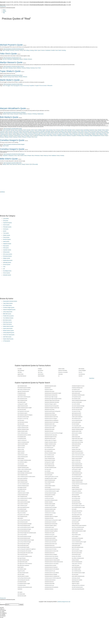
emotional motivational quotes (23, 485)
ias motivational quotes (22, 581)
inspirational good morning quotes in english (53, 393)
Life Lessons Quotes (7, 254)
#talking (4, 164)
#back (1, 135)
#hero (15, 155)
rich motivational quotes (76, 471)
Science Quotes (6, 272)
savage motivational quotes (77, 489)
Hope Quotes (6, 245)
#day (23, 134)
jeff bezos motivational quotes (50, 453)
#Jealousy (15, 137)
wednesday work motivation (77, 579)
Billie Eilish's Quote (9, 159)
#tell (66, 130)
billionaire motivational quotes (23, 429)
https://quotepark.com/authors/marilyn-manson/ (14, 66)
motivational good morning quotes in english (53, 520)
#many (11, 113)
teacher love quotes (75, 549)
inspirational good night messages (51, 396)
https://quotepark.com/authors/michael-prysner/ (14, 49)
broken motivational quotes (23, 433)
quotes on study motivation (77, 458)
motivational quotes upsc (49, 585)
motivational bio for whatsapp (50, 512)
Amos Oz (80, 372)
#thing (62, 130)
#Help (51, 135)
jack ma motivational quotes (50, 449)
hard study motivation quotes (23, 572)
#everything (98, 132)
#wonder (28, 130)
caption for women (21, 451)
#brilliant (93, 134)
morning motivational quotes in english (52, 491)
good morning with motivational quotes (25, 556)
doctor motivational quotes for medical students (26, 476)
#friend (52, 132)
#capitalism (32, 85)
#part (66, 131)
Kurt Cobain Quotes (7, 305)
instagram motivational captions (50, 442)
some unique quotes (75, 523)
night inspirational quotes (76, 413)
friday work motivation (22, 512)
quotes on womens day (76, 460)
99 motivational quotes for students (24, 387)
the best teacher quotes (76, 554)
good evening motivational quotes (24, 520)
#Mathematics (40, 113)
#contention (49, 134)
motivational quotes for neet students (51, 563)
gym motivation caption (22, 569)
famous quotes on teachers (23, 503)
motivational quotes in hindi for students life (53, 578)
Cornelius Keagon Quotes (8, 307)
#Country (12, 50)
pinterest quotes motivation (77, 433)
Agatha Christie (20, 374)
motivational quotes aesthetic (50, 538)
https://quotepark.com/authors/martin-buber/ (13, 84)
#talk (8, 164)
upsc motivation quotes (76, 569)
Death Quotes (6, 241)
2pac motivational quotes (22, 385)
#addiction (54, 155)
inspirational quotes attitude (50, 413)
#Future (55, 135)
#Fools (102, 135)
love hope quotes (48, 469)
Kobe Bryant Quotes (7, 322)
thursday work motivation (76, 556)
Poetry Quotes (6, 237)
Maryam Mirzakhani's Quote (13, 108)
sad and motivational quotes (77, 476)
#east (21, 85)
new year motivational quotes (77, 407)
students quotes (75, 532)
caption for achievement (22, 440)
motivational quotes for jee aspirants (51, 556)
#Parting (41, 135)
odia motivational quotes (76, 418)
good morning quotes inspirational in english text (27, 549)
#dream (21, 59)
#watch (7, 145)
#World (19, 137)
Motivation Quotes (7, 275)
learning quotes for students (50, 460)
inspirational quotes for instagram (51, 418)
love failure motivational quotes (50, 467)
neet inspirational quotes (76, 396)
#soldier (53, 50)
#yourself (8, 130)
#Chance (30, 113)
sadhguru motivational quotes (77, 480)
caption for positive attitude (23, 443)
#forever (56, 132)
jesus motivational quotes (49, 454)
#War (4, 50)
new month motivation (76, 404)
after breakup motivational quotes (24, 389)
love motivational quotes (49, 472)
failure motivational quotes (22, 500)
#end (108, 132)
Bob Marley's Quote (9, 117)
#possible (43, 131)
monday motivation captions (50, 485)
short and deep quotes (76, 498)
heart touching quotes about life (23, 579)
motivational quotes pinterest (50, 579)
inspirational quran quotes (49, 429)
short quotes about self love (77, 511)
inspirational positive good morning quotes (52, 411)
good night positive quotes (22, 561)
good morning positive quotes (23, 545)
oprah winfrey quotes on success (78, 427)
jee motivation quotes (49, 451)
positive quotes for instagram (77, 440)
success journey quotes (76, 540)
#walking (40, 130)
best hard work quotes (22, 409)
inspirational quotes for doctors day (51, 416)
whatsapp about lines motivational (78, 585)
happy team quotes (21, 570)
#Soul (83, 135)
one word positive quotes (76, 425)
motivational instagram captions (50, 525)
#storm (73, 130)
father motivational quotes (22, 505)
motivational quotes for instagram (51, 554)
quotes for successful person (77, 451)
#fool (60, 132)
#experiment (75, 132)
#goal (48, 132)
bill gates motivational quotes (23, 427)
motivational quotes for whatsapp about (52, 576)
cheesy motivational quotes (23, 456)
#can (79, 134)
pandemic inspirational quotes (77, 429)
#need (82, 131)
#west (4, 85)
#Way (91, 135)
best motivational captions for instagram (25, 414)
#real (4, 67)
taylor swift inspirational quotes (77, 547)
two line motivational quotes (77, 561)
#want (36, 130)
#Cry (22, 135)
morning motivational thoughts (50, 492)
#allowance (5, 135)
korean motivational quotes (50, 458)
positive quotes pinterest (76, 443)
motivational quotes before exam (51, 543)
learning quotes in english (49, 462)
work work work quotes (22, 595)
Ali (58, 375)
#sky (96, 130)
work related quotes (21, 594)
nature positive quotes (76, 393)
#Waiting (59, 135)
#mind (89, 131)
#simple (99, 130)
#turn (54, 130)
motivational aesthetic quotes (50, 509)
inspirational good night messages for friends (53, 398)
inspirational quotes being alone (51, 414)
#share (107, 130)
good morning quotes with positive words (25, 552)
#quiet (20, 131)
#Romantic (9, 59)
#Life (33, 137)
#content (54, 134)
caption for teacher (21, 447)
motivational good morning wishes (51, 523)
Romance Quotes (7, 239)
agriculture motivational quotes (23, 391)
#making (32, 50)
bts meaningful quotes (22, 436)
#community (26, 85)
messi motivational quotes (49, 482)
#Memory (69, 135)
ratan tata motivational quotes (77, 467)
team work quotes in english (77, 550)
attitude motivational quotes (23, 405)
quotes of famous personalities (77, 453)
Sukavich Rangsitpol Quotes (9, 309)
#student (4, 113)
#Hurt (31, 135)
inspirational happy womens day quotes (52, 400)
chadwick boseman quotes (22, 454)
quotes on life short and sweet (77, 456)
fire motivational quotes (22, 509)
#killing (27, 50)
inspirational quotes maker (49, 424)
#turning (50, 130)
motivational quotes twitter (49, 583)
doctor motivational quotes (22, 474)
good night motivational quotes (23, 559)
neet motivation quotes (76, 398)
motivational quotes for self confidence (52, 569)
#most (85, 131)
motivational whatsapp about (77, 387)
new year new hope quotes (77, 409)
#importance (15, 132)
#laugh (6, 132)
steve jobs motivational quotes (77, 529)
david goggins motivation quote (23, 471)
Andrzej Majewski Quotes (8, 332)
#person (62, 131)
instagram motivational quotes (50, 443)
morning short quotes (49, 496)
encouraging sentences (22, 489)
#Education (49, 85)
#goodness (40, 132)
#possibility (47, 131)
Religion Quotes (6, 258)
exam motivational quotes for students (25, 498)
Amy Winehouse (82, 374)
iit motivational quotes (22, 585)
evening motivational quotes (23, 494)
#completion (59, 134)
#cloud (71, 134)
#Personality (26, 135)
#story (58, 155)
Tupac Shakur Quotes (8, 303)
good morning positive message (23, 543)
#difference (18, 134)
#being (105, 134)
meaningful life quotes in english (51, 478)
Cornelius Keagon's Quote (12, 140)
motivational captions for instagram (51, 516)
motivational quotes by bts (49, 545)
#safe (6, 131)
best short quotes (21, 420)
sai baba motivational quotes (77, 482)
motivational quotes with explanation (51, 587)
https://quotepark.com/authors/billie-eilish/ (13, 162)
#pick (7, 67)
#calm (82, 134)
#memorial (93, 131)
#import (21, 132)
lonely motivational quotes (49, 465)
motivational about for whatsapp (51, 507)
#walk (44, 130)
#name (14, 67)
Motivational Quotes (7, 256)
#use (57, 50)
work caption (20, 592)
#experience (81, 132)
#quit (17, 131)
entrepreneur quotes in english (23, 492)
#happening (35, 132)
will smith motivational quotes (77, 587)
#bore (25, 155)
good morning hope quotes (23, 521)
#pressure (32, 131)
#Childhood (35, 135)
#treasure (58, 130)
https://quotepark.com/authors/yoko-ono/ (12, 57)
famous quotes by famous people (24, 501)
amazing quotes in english (22, 404)
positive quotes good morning (77, 442)
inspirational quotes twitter (49, 427)
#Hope (106, 135)
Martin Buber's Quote (10, 80)
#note (79, 131)
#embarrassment (4, 134)
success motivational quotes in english (79, 541)
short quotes (74, 509)
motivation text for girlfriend (50, 505)
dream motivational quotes (22, 482)
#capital (37, 85)
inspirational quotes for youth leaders (51, 422)
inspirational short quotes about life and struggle (53, 433)
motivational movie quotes (49, 534)
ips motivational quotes (49, 447)
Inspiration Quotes (7, 249)
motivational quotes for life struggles (51, 558)
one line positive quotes (76, 422)
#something (86, 130)
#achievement (17, 135)
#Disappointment (96, 135)
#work (59, 50)
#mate (98, 131)
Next (4, 191)
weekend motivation (75, 581)
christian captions (21, 458)
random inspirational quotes (77, 463)
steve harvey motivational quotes (78, 527)
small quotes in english (76, 520)
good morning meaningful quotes (24, 530)
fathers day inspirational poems (23, 507)
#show (103, 130)
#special (78, 130)
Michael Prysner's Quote (11, 45)
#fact (33, 155)
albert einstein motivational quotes (24, 396)
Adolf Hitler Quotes (7, 336)
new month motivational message (78, 405)
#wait (47, 130)
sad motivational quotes (76, 478)
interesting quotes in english (50, 445)
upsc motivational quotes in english (78, 572)
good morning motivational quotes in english (26, 540)
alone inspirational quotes (22, 398)
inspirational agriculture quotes (50, 385)
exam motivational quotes (22, 496)
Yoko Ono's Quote (8, 53)
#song (81, 130)
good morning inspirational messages (24, 523)
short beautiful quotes (76, 500)
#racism (43, 50)
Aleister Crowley (61, 368)
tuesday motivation (75, 559)
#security (2, 131)
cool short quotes (21, 463)
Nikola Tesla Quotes (7, 324)
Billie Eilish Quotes (7, 313)
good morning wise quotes (22, 554)
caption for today (21, 449)
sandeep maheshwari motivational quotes (79, 483)
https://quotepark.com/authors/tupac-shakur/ (13, 75)
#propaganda (17, 85)
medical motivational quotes (50, 480)
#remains (10, 131)
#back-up (46, 155)
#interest (10, 132)
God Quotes (5, 229)
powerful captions (75, 447)
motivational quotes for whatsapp (51, 574)
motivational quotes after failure (50, 541)
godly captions (20, 518)
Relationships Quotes (7, 260)
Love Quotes (6, 218)
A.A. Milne (19, 368)
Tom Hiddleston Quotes (8, 318)
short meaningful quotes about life (78, 505)
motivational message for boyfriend (51, 529)
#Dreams (30, 59)
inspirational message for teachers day (52, 407)
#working (64, 50)
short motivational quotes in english (78, 507)
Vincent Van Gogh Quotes (8, 334)
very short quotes (75, 574)
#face (70, 132)
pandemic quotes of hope (76, 431)
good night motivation (22, 558)
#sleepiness (11, 155)
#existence (86, 132)
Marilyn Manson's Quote (11, 62)
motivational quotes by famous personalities (53, 547)
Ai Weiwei (40, 368)
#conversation (37, 134)
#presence (37, 131)
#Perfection (37, 155)
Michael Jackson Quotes (8, 330)
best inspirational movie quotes (23, 411)
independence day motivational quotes (25, 587)
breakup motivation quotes (22, 431)
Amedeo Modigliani (82, 370)
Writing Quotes (6, 252)
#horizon (25, 132)
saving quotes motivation (76, 491)
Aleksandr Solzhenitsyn (62, 370)
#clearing (75, 134)
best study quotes (21, 424)
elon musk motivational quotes (23, 483)
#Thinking (34, 113)
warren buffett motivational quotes (78, 576)
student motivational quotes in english (79, 530)
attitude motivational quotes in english (25, 407)
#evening (32, 67)
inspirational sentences (49, 431)
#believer (25, 113)
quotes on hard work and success (78, 454)
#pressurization (26, 131)
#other (35, 50)
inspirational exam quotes (49, 391)
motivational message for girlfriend (51, 530)
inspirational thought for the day (50, 436)
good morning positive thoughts (23, 547)
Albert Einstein (40, 374)
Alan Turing (40, 372)
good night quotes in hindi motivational (25, 563)
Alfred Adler (60, 374)
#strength (69, 130)
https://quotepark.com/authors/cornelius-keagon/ (14, 144)
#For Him (5, 59)
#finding (28, 67)
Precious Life (3, 6)
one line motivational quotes (77, 420)
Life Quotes (5, 220)
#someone (92, 130)
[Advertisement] (43, 30)
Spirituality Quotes (7, 262)
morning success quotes (49, 498)
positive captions (75, 434)
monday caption (48, 483)
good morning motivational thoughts (24, 541)
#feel (67, 132)
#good (45, 132)
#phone (52, 131)
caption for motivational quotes (23, 442)
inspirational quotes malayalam (50, 425)
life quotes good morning (49, 463)
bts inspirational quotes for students (24, 434)
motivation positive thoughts (50, 503)
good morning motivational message (24, 536)
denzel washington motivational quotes (25, 472)
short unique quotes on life (77, 514)
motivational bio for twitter (49, 511)
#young (12, 130)
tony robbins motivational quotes (78, 558)
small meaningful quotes (76, 518)
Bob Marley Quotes (7, 320)
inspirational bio (48, 387)
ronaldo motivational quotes (77, 472)
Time (4, 266)
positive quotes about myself (77, 438)
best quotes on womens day (23, 418)
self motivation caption (76, 496)
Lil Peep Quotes (6, 341)
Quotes (4, 231)
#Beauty (6, 137)
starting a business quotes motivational (79, 525)
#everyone (16, 113)
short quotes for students (76, 512)
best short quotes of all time (23, 422)
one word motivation (75, 424)
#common (17, 50)
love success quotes (48, 474)
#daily (26, 134)
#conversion (31, 134)
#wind (32, 130)
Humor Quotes (6, 224)
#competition (66, 134)
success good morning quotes (77, 538)
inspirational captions (49, 389)
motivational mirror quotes (49, 532)
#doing (21, 50)
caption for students (21, 445)
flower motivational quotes (22, 511)
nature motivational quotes (77, 391)
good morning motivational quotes (24, 538)
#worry (16, 130)
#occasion (74, 131)
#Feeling (87, 135)
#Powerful (5, 76)
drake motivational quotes (22, 480)
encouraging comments (22, 487)
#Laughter (74, 135)
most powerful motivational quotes (51, 500)
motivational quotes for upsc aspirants (52, 572)
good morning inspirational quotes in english (26, 527)
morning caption (48, 487)
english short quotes (21, 491)
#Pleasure (24, 137)
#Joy (44, 135)
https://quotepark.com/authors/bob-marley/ (13, 128)
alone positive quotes (22, 402)
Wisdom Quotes (6, 235)
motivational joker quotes (49, 527)
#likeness (19, 67)
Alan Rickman (40, 370)
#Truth (39, 67)
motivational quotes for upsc (50, 570)
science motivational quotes (77, 492)
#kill (24, 50)
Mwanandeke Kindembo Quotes (10, 301)
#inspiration (5, 155)
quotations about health (76, 449)
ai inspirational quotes (22, 393)
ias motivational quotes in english (24, 583)
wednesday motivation (76, 578)
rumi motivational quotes (76, 474)
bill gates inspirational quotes (23, 425)
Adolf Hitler (20, 372)
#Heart (47, 135)
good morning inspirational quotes (24, 525)
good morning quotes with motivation (24, 550)
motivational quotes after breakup (51, 540)
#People (7, 50)
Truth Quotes (6, 233)
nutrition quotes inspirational (77, 416)
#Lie (36, 67)
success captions (75, 536)
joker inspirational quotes (49, 456)
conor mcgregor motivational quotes (24, 460)
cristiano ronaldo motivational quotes (24, 469)
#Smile (10, 137)
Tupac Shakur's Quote (10, 71)
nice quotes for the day (76, 411)
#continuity (43, 134)
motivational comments (49, 518)
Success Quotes (6, 264)
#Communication (43, 85)
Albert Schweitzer (41, 375)
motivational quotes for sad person (51, 567)
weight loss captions (75, 583)
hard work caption (21, 574)
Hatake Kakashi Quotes (8, 338)
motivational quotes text (49, 581)
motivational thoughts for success (78, 385)
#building (89, 134)
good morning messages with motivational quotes (27, 532)
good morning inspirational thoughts (24, 529)
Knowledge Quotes (7, 270)
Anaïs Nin (80, 375)
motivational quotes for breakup (50, 549)
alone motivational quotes (22, 400)
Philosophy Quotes (7, 226)
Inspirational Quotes (7, 222)
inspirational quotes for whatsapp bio (51, 420)
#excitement (92, 132)
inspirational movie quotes (49, 409)
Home (4, 9)
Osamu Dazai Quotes (7, 328)
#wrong (9, 76)
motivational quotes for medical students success (54, 561)
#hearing (30, 132)
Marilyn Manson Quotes (8, 326)
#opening (69, 131)
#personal (57, 131)
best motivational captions (22, 413)
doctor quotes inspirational (22, 478)
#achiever (11, 135)
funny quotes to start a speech (23, 514)
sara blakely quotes (75, 485)
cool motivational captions (22, 462)
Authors (4, 11)
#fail (18, 155)
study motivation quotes (76, 534)
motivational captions (49, 514)
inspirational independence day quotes (52, 402)
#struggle (8, 85)
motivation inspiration (49, 501)
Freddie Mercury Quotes (8, 315)
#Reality (25, 59)
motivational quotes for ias (49, 552)
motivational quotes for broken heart (51, 550)
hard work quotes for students (23, 576)
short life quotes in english (77, 503)
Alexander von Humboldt (62, 372)
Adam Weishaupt (21, 370)
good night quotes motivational (23, 565)
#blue (97, 134)
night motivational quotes (76, 414)
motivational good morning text (50, 521)
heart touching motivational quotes (24, 578)
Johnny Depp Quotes (7, 311)
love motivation (47, 471)
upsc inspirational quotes (76, 567)
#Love (4, 130)
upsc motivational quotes (76, 570)
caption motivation (21, 453)
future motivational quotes (22, 516)
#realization (48, 50)
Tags (4, 12)
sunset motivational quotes (77, 543)
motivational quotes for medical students (52, 559)
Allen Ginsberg (81, 368)
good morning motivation (22, 534)
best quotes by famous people (23, 416)
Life (4, 268)
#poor (39, 50)
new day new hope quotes (77, 402)
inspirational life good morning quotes (52, 405)
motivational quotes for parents (50, 565)
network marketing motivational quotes (79, 400)
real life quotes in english (76, 469)
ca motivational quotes (22, 438)
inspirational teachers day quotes (51, 434)
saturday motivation (75, 487)
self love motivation (75, 494)
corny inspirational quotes (22, 465)
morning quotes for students (50, 494)
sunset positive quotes (76, 545)
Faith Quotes (6, 247)
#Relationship (16, 59)
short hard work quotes (76, 501)
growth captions (20, 567)
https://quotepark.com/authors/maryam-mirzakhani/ (15, 112)
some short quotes (75, 521)
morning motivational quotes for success (52, 489)
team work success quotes (77, 552)
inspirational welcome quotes (50, 438)
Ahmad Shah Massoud (22, 375)
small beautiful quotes (76, 516)
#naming (10, 67)
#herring (23, 67)
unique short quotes (75, 565)
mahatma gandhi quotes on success (51, 476)
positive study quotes (76, 445)
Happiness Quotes (7, 243)
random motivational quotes (77, 465)
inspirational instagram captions (50, 404)
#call (85, 134)
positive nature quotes (76, 436)
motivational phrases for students (51, 536)
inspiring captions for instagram (50, 440)
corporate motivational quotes (23, 467)
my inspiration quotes (76, 389)
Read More (91, 378)
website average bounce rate (64, 601)
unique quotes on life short (77, 563)
